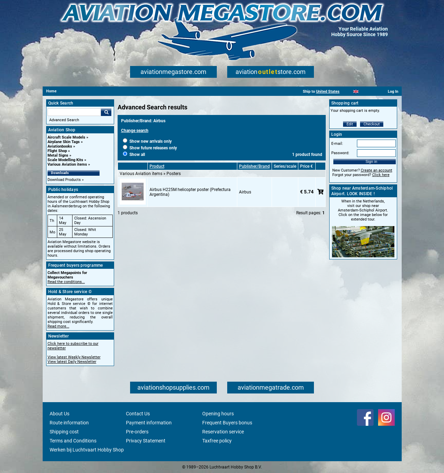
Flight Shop (57, 151)
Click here (381, 175)
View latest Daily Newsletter (72, 361)
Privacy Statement (145, 440)
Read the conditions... (66, 282)
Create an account (376, 170)
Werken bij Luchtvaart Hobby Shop (87, 450)
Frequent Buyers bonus (227, 422)
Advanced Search (64, 120)
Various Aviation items (67, 164)
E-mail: (337, 143)
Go (106, 112)
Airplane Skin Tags (64, 142)
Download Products (64, 179)
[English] (356, 91)
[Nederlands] (347, 91)
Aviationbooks (60, 146)
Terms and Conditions (73, 440)
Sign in (371, 161)
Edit (350, 124)
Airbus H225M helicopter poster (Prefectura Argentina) (190, 192)
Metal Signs (58, 155)
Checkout (372, 124)
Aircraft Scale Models (66, 137)
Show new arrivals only (147, 141)
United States (328, 91)
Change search (134, 130)
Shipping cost (64, 431)
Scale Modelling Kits (65, 160)
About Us (59, 413)
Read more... (58, 326)
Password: (340, 153)
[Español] (364, 91)
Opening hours (218, 413)
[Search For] (74, 112)
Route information (69, 422)
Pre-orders (137, 431)
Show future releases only (150, 148)
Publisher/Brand (254, 166)
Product (157, 166)
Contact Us (138, 413)
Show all (134, 154)
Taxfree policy (217, 440)
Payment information (149, 422)
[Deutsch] (373, 91)
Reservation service (223, 431)
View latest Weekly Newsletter (74, 357)
